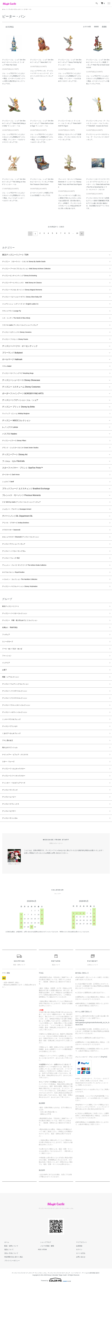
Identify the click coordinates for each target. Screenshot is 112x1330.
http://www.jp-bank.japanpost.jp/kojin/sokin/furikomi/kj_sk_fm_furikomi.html (92, 1067)
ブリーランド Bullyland (12, 361)
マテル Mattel (8, 374)
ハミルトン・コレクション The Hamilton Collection (24, 600)
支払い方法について (9, 1298)
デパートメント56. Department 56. (17, 531)
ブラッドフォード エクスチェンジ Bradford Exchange (26, 502)
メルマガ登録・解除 (45, 1291)
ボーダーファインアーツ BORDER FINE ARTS (23, 403)
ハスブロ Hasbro (9, 444)
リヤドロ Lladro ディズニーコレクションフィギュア (25, 331)
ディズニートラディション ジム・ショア (20, 409)
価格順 (96, 26)
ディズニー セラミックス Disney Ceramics (21, 339)
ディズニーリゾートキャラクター (17, 816)
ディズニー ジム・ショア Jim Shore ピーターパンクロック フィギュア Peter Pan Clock (13, 62)
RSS (39, 1294)
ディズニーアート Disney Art (14, 466)
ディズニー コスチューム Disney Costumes (21, 396)
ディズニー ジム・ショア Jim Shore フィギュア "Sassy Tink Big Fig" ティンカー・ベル (70, 62)
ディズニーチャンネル (12, 863)
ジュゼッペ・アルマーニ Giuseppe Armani (20, 523)
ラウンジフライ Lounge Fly (14, 315)
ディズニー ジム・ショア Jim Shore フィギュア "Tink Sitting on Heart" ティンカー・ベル (13, 181)
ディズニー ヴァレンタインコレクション (20, 738)
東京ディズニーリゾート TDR (15, 254)
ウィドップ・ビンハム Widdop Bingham (19, 423)
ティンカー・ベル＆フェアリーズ (17, 824)
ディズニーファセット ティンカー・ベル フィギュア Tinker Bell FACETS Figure (69, 123)
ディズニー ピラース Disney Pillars (17, 451)
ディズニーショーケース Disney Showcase (21, 389)
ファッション (8, 683)
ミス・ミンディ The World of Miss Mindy (20, 323)
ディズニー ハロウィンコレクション (18, 746)
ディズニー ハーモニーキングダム (17, 569)
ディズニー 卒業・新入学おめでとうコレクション (24, 644)
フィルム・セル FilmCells (13, 473)
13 (77, 233)
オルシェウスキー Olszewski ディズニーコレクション (26, 553)
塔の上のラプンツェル (12, 785)
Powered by (56, 1325)
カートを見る (78, 1298)
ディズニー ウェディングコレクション (19, 714)
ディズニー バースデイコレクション (18, 722)
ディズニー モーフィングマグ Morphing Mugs (22, 382)
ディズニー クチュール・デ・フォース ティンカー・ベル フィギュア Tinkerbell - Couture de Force (98, 123)
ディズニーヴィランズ (12, 831)
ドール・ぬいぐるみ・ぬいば (15, 675)
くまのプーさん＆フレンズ (14, 769)
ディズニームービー (11, 839)
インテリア (7, 691)
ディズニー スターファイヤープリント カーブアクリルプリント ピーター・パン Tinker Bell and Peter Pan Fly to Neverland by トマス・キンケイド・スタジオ (98, 184)
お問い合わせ (78, 1302)
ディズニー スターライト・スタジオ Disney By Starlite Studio (30, 261)
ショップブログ (43, 1287)
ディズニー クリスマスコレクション (18, 730)
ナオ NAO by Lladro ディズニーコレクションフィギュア (27, 515)
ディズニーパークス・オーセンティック (20, 354)
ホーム (4, 9)
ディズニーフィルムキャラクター (17, 808)
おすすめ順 (87, 26)
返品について (6, 1294)
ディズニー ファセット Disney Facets (18, 347)
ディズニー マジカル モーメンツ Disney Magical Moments (27, 292)
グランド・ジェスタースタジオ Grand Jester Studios (25, 459)
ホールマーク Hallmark (12, 367)
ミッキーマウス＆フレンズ (14, 753)
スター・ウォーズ (10, 800)
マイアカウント (79, 1287)
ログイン (77, 1294)
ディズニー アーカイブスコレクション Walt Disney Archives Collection (33, 269)
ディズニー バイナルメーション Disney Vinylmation (25, 608)
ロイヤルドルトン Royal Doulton (16, 592)
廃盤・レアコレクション (13, 707)
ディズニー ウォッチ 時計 (13, 577)
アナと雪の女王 (9, 777)
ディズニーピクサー (11, 855)
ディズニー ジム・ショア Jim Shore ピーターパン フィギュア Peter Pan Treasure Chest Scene (41, 181)
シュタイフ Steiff (9, 494)
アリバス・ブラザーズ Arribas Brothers (19, 538)
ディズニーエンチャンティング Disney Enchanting (24, 276)
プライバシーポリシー (10, 1305)
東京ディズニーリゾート (13, 629)
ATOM (44, 1294)
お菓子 (5, 699)
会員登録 (77, 1291)
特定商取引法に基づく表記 (11, 1302)
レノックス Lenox (10, 437)
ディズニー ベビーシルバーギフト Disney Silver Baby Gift (27, 300)
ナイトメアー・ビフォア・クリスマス (19, 792)
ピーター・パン (31, 9)
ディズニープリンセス (12, 761)
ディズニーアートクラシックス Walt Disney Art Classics (27, 284)
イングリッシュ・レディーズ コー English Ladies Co (25, 308)
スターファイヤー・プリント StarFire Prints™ (22, 479)
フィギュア (7, 660)
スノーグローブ (9, 668)
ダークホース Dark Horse (13, 487)
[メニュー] (108, 3)
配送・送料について (9, 1291)
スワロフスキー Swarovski (13, 545)
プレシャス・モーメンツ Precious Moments (21, 508)
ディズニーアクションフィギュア (17, 561)
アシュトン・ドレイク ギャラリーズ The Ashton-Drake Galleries (30, 584)
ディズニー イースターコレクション (18, 636)
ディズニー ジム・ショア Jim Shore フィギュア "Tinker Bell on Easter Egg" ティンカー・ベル (41, 123)
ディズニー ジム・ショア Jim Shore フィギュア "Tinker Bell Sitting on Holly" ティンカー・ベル (14, 123)
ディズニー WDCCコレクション (16, 431)
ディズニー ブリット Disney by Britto (18, 416)
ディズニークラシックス (16, 9)
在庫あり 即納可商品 (12, 652)
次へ (81, 233)
